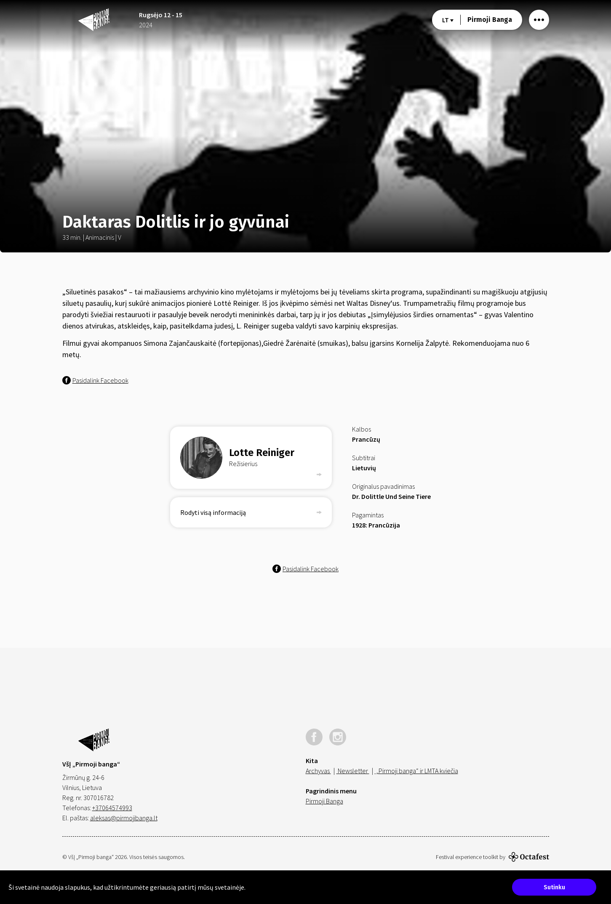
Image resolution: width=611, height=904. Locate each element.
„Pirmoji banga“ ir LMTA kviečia (416, 770)
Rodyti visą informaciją (251, 512)
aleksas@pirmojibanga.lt (123, 818)
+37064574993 (112, 807)
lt (448, 20)
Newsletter (352, 770)
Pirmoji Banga (489, 20)
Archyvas (318, 770)
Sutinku (554, 887)
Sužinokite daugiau (272, 887)
